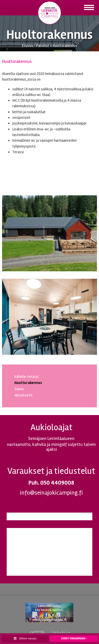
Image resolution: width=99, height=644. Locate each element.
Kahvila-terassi (26, 376)
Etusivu (27, 45)
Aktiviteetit (23, 395)
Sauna (19, 389)
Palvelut (42, 45)
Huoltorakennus (65, 45)
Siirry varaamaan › (74, 638)
